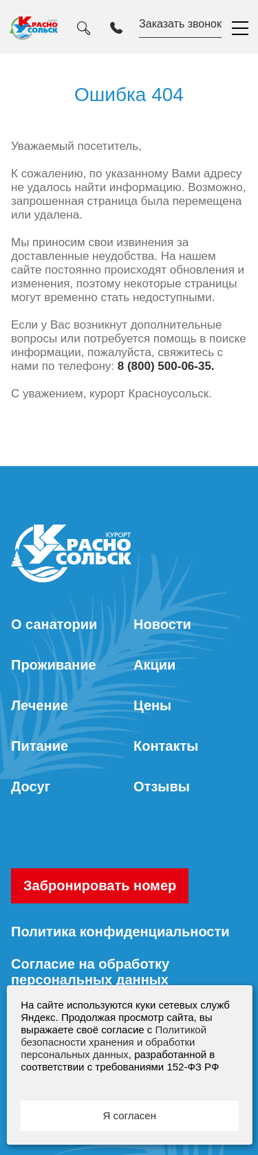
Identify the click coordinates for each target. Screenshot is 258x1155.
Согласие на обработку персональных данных (90, 971)
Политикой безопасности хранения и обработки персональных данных (113, 1042)
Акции (154, 664)
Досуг (30, 786)
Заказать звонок (180, 24)
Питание (39, 746)
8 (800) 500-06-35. (166, 366)
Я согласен (129, 1115)
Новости (162, 624)
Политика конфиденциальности (120, 931)
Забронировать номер (99, 885)
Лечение (39, 705)
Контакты (165, 746)
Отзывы (161, 786)
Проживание (53, 664)
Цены (152, 705)
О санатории (54, 624)
